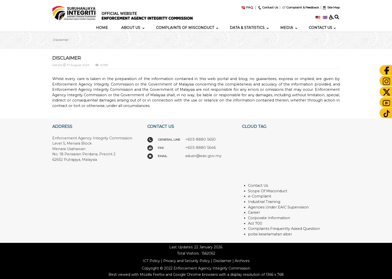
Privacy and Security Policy (186, 261)
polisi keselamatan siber (270, 234)
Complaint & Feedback (302, 7)
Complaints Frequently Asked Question (284, 228)
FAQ (247, 7)
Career (254, 212)
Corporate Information (269, 218)
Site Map (331, 7)
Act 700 (255, 223)
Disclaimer (222, 261)
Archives (242, 261)
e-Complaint (259, 196)
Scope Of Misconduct (267, 191)
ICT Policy (151, 261)
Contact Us (268, 7)
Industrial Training (264, 201)
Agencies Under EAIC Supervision (278, 207)
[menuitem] (102, 27)
